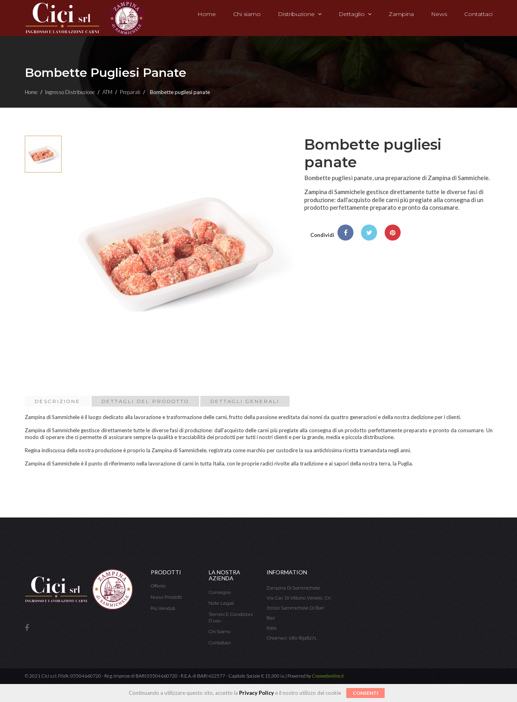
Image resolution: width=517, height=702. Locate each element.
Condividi (345, 233)
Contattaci (220, 643)
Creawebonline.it (328, 676)
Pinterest (393, 233)
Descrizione (57, 401)
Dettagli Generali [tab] (244, 401)
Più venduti (163, 608)
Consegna (220, 592)
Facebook (27, 628)
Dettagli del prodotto (145, 401)
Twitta (369, 233)
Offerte (158, 586)
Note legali (221, 603)
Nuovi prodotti (166, 597)
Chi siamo (220, 631)
